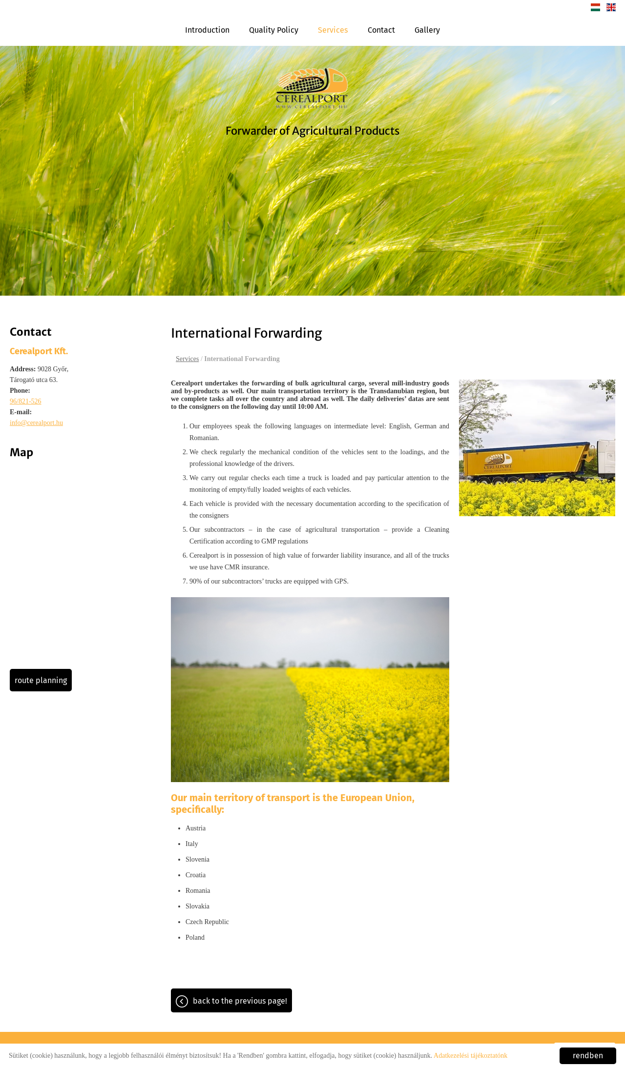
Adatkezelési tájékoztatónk (470, 1055)
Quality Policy (273, 30)
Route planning (41, 680)
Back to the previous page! (240, 1001)
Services (333, 30)
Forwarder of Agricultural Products (313, 131)
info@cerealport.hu (36, 422)
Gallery (427, 30)
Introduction (207, 30)
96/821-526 (26, 401)
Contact (381, 30)
